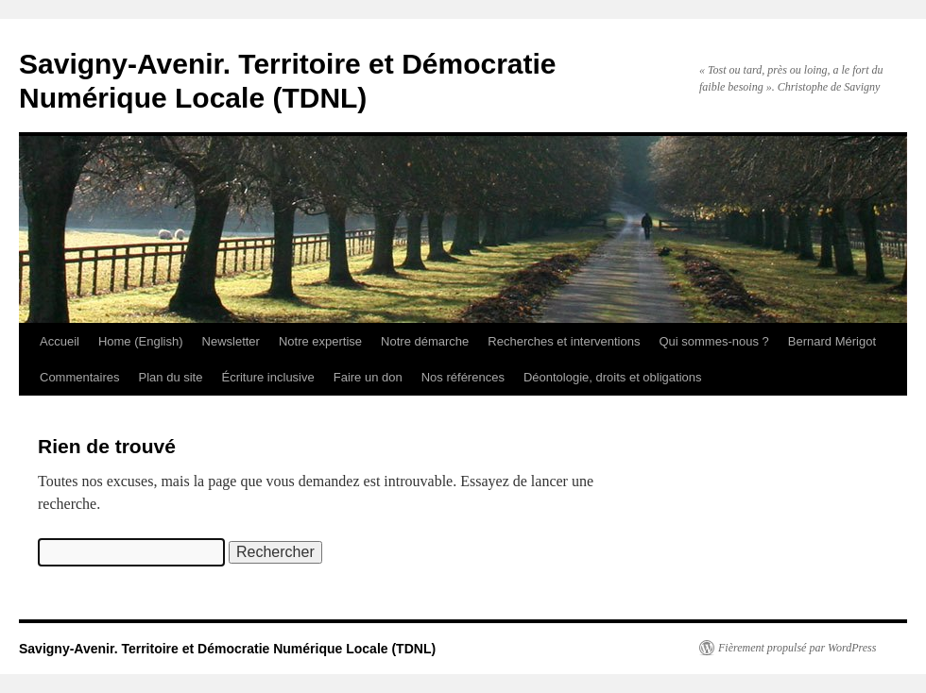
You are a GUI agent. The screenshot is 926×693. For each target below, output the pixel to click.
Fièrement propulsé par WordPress (797, 647)
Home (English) (140, 341)
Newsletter (231, 341)
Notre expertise (320, 341)
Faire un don (368, 377)
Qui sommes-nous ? (713, 341)
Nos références (463, 377)
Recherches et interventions (564, 341)
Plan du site (171, 377)
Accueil (59, 341)
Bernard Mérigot (832, 341)
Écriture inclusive (267, 377)
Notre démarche (425, 341)
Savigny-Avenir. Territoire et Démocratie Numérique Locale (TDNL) (227, 648)
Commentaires (80, 377)
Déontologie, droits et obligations (612, 377)
